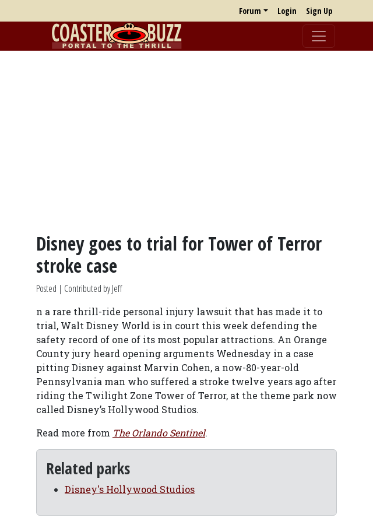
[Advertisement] (186, 141)
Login (287, 10)
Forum (250, 10)
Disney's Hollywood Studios (130, 489)
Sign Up (319, 10)
